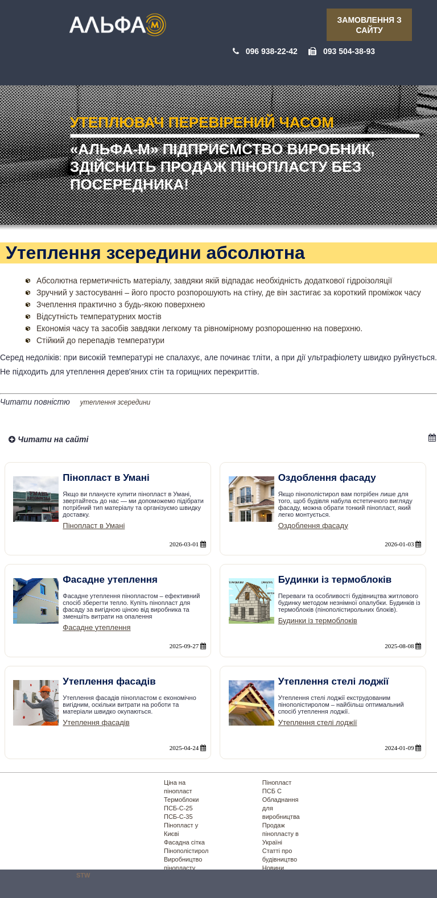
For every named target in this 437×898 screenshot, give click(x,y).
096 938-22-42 (272, 51)
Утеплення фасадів (96, 722)
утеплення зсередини (115, 402)
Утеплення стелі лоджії (317, 722)
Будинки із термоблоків (317, 620)
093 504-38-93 (349, 51)
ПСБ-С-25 (178, 808)
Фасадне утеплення (96, 627)
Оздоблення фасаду (313, 525)
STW (83, 875)
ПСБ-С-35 (178, 816)
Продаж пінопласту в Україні (280, 834)
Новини (273, 867)
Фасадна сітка (184, 842)
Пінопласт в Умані (94, 525)
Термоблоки (181, 799)
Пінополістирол (186, 850)
